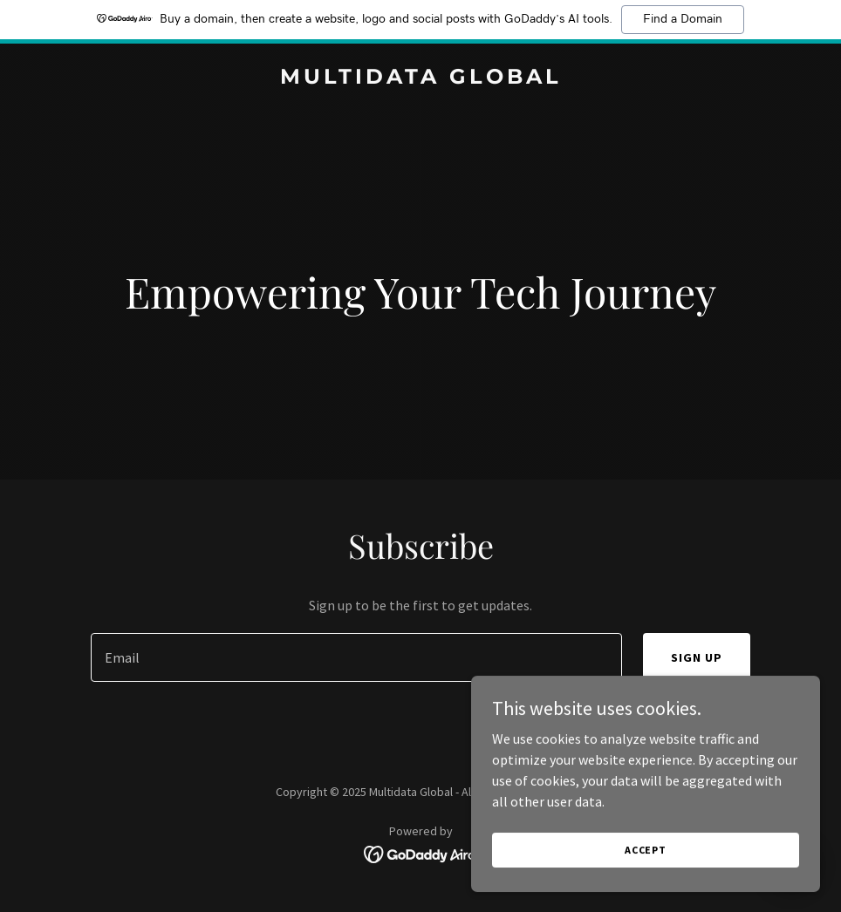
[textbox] (356, 657)
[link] (421, 78)
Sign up (696, 657)
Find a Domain (682, 19)
